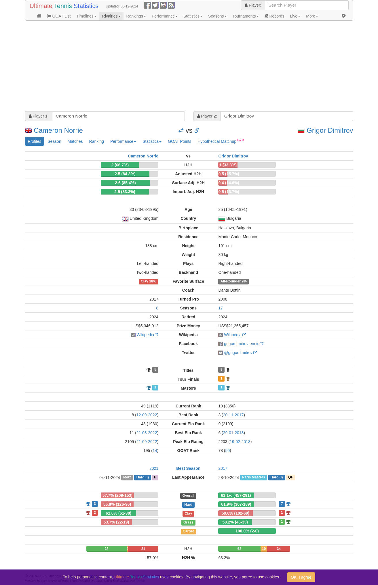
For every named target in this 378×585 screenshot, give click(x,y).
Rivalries (111, 16)
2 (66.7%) (120, 165)
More (312, 16)
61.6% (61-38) (118, 513)
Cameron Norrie (58, 130)
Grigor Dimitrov (330, 130)
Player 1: (39, 116)
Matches (75, 141)
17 (220, 308)
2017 (222, 468)
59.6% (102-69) (236, 513)
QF (290, 478)
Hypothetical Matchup (220, 141)
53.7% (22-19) (116, 522)
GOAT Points (179, 141)
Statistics (192, 16)
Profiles (34, 141)
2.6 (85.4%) (125, 182)
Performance (165, 16)
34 (279, 549)
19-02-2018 (240, 441)
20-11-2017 (233, 415)
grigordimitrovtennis (241, 343)
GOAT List (59, 16)
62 (239, 549)
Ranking (96, 141)
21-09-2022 (146, 441)
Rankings (136, 16)
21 (143, 549)
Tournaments (246, 16)
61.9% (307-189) (236, 504)
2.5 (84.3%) (125, 174)
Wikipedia (145, 334)
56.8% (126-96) (117, 504)
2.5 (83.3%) (124, 191)
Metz (127, 478)
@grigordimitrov (238, 352)
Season (54, 141)
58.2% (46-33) (235, 522)
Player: (253, 5)
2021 (153, 468)
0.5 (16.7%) (228, 191)
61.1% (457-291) (236, 495)
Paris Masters (253, 478)
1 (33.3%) (228, 165)
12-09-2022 (146, 415)
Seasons (217, 16)
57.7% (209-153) (117, 495)
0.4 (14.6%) (228, 182)
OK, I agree (301, 577)
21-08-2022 (146, 432)
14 (155, 450)
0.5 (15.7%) (228, 174)
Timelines (86, 16)
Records (274, 16)
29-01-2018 (233, 432)
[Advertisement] (189, 66)
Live (295, 16)
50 (227, 450)
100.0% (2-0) (247, 531)
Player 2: (207, 116)
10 (264, 549)
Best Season (188, 468)
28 (106, 549)
